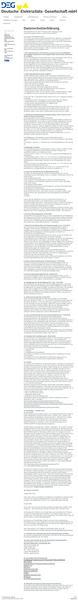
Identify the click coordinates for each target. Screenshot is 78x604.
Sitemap (13, 597)
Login (75, 597)
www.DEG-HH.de (53, 53)
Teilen (7, 60)
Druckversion (5, 597)
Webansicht (74, 598)
